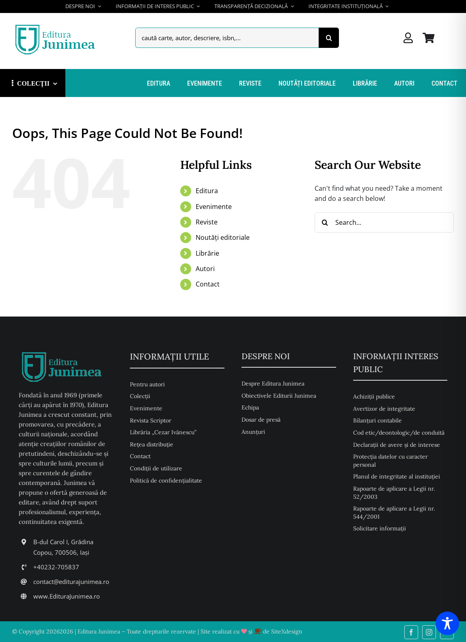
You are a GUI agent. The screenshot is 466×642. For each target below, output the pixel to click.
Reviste (207, 222)
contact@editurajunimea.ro (71, 581)
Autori (205, 268)
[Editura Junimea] (56, 25)
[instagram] (429, 632)
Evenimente (214, 206)
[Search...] (384, 222)
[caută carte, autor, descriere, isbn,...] (227, 38)
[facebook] (411, 632)
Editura (207, 190)
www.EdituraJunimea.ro (66, 596)
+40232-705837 (56, 567)
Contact (208, 284)
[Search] (329, 38)
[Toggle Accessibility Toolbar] (447, 623)
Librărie (207, 253)
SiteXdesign (286, 631)
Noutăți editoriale (223, 237)
